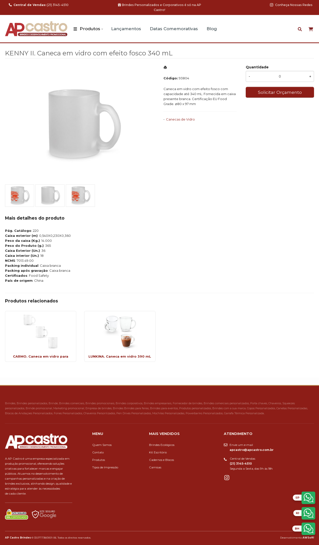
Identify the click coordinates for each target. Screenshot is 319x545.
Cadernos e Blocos (161, 460)
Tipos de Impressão (105, 467)
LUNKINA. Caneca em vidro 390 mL (119, 356)
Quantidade (257, 67)
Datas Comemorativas (174, 28)
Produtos (90, 28)
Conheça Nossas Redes (291, 5)
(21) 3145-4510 (39, 5)
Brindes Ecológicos (161, 445)
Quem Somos (102, 445)
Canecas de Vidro (180, 119)
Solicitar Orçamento (280, 92)
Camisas (155, 467)
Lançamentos (126, 28)
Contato (98, 452)
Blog (212, 28)
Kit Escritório (158, 452)
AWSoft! (308, 537)
